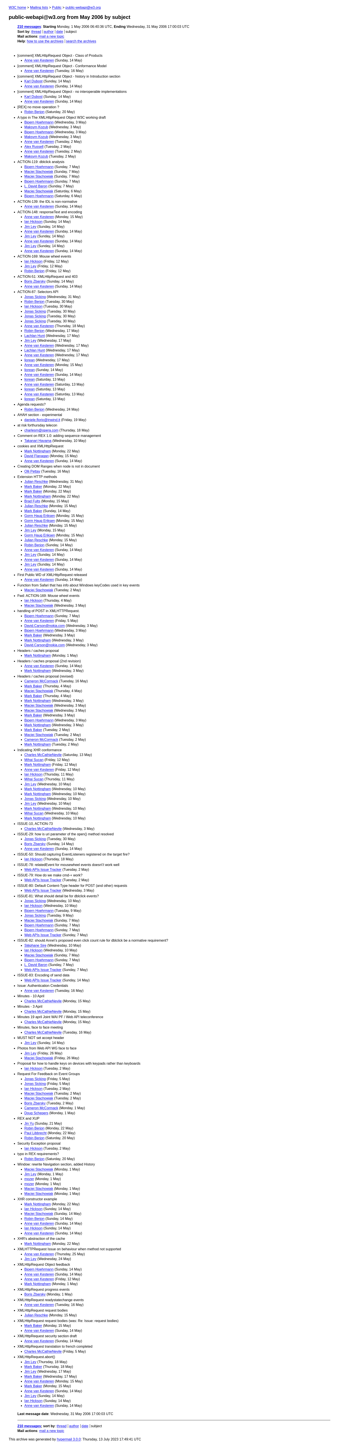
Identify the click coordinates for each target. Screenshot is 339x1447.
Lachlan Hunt (34, 336)
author (48, 31)
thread (36, 31)
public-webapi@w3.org (83, 7)
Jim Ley (30, 226)
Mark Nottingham (37, 451)
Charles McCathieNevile (43, 755)
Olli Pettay (32, 471)
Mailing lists (39, 7)
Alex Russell (33, 146)
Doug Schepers (36, 1113)
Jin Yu (29, 1123)
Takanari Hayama (38, 441)
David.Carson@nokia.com (44, 626)
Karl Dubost (33, 81)
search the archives (81, 41)
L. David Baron (35, 186)
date (59, 31)
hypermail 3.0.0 (68, 1439)
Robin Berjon (34, 112)
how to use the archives (45, 41)
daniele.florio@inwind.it (42, 420)
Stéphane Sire (35, 945)
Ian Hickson (33, 221)
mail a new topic (51, 36)
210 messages (29, 26)
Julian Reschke (36, 481)
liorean (29, 360)
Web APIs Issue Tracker (42, 869)
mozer (29, 1179)
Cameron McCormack (41, 681)
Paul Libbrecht (35, 1133)
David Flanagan (36, 456)
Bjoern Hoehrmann (38, 122)
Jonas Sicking (35, 297)
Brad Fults (32, 501)
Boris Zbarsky (35, 281)
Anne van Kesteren (39, 60)
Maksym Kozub (36, 127)
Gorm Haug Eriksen (39, 516)
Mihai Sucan (33, 760)
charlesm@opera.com (41, 430)
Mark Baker (33, 486)
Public (57, 7)
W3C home (17, 7)
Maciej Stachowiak (38, 171)
